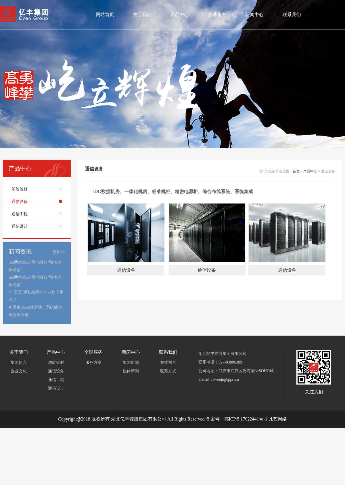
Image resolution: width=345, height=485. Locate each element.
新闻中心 (254, 14)
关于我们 (142, 14)
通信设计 (20, 226)
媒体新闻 (131, 371)
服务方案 (93, 362)
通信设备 (20, 201)
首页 (296, 171)
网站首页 (105, 14)
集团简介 (19, 362)
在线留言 (168, 362)
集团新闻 (131, 362)
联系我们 (292, 14)
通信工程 (20, 214)
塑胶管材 (20, 189)
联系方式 (168, 371)
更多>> (58, 251)
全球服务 (217, 14)
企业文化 (19, 371)
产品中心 (179, 14)
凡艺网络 (278, 418)
